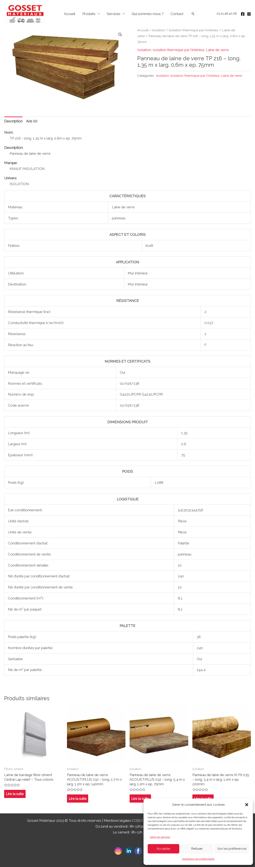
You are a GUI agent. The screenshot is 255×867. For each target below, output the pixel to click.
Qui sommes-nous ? (147, 14)
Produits (88, 14)
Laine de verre (217, 50)
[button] (247, 805)
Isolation (158, 30)
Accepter (163, 849)
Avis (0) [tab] (31, 121)
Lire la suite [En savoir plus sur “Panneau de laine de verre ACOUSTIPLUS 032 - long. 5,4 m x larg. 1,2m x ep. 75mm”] (140, 799)
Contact (177, 14)
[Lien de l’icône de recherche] (193, 14)
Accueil (69, 14)
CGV (137, 820)
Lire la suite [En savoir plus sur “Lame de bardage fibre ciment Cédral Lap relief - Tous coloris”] (15, 794)
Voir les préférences (231, 849)
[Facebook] (243, 14)
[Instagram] (249, 14)
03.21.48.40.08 (227, 13)
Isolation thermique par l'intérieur (193, 30)
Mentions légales (117, 820)
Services (113, 14)
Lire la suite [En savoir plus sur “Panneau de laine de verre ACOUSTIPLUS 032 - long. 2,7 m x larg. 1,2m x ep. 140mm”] (78, 799)
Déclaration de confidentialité (198, 858)
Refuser (197, 849)
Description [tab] (13, 121)
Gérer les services (160, 837)
